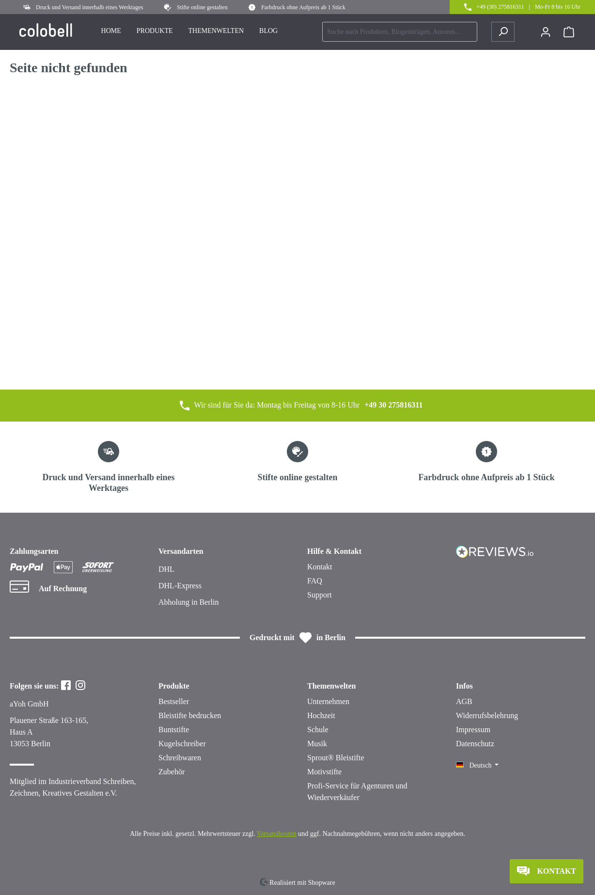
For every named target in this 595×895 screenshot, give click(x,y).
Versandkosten (277, 833)
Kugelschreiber (182, 743)
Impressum (473, 729)
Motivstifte (324, 772)
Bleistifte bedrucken (189, 715)
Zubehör (171, 772)
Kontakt (319, 567)
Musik (317, 743)
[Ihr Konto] (545, 32)
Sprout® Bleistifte (335, 758)
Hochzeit (321, 715)
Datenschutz (475, 743)
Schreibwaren (179, 758)
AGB (464, 701)
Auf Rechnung (63, 588)
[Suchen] (503, 32)
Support (319, 595)
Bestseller (173, 701)
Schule (318, 729)
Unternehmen (328, 701)
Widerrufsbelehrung (487, 715)
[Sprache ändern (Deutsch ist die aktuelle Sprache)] (477, 765)
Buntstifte (173, 729)
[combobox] (399, 32)
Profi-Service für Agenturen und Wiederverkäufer (357, 791)
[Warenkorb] (568, 32)
